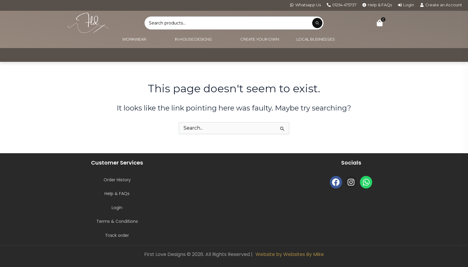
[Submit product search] (317, 23)
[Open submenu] (153, 39)
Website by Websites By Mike (289, 254)
